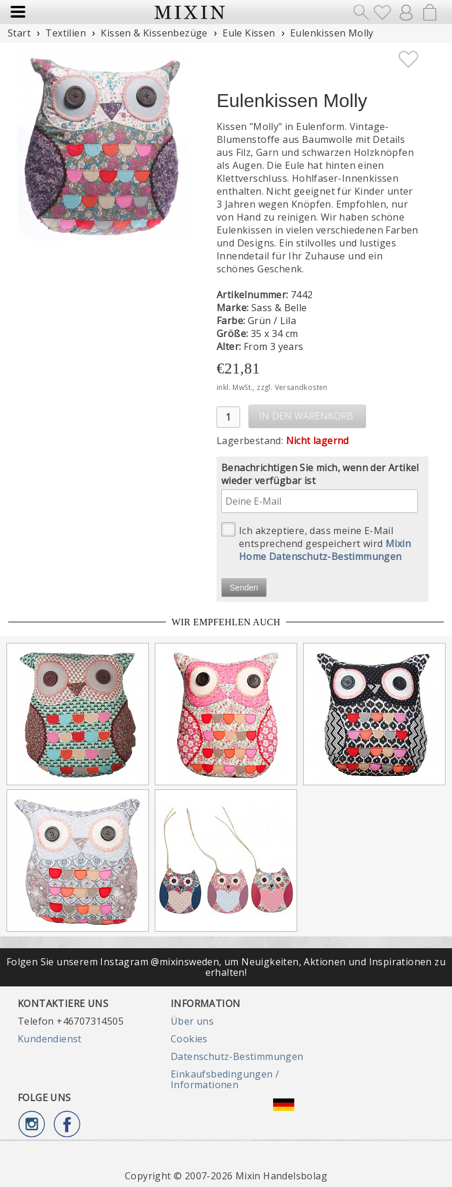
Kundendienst (50, 1038)
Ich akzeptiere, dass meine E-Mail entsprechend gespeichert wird (316, 542)
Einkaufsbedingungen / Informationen (225, 1079)
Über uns (192, 1021)
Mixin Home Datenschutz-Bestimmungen (325, 550)
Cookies (189, 1038)
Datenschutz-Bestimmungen (237, 1056)
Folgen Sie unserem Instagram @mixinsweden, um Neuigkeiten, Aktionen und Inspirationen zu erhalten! (226, 967)
